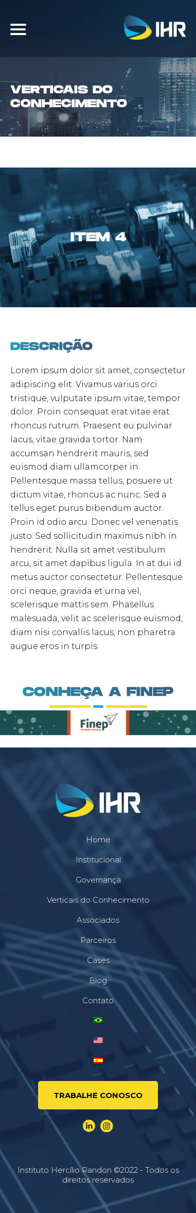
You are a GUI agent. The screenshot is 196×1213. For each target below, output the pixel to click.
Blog (98, 980)
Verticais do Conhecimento (98, 900)
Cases (98, 960)
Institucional (98, 860)
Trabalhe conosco (98, 1095)
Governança (98, 880)
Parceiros (98, 940)
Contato (98, 1000)
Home (98, 839)
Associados (98, 920)
